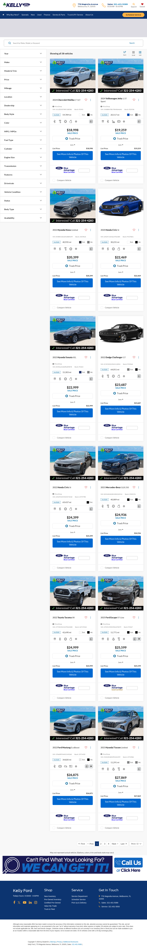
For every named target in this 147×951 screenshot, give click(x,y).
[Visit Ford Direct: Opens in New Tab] (83, 944)
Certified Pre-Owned (52, 903)
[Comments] (91, 121)
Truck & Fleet (49, 909)
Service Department (79, 896)
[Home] (3, 15)
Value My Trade (50, 906)
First (81, 843)
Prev (91, 843)
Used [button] (39, 15)
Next (115, 843)
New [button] (33, 15)
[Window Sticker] (139, 639)
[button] (92, 75)
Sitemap (53, 942)
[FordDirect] (19, 944)
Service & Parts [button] (59, 15)
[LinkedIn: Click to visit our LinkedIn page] (30, 902)
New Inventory (50, 896)
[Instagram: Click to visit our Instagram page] (35, 902)
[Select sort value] (125, 53)
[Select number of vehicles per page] (136, 843)
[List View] (140, 53)
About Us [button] (89, 15)
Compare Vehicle (64, 180)
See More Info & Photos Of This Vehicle (72, 156)
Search (132, 43)
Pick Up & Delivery (79, 903)
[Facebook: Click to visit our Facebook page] (14, 902)
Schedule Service (133, 15)
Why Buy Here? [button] (12, 15)
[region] (73, 148)
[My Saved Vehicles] (142, 5)
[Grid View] (133, 53)
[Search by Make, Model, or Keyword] (70, 43)
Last (124, 843)
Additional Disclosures (70, 942)
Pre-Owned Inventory (52, 899)
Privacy (59, 942)
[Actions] (90, 100)
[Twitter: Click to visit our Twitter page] (19, 902)
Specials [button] (25, 15)
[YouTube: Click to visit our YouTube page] (24, 902)
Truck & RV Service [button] (75, 15)
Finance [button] (47, 15)
